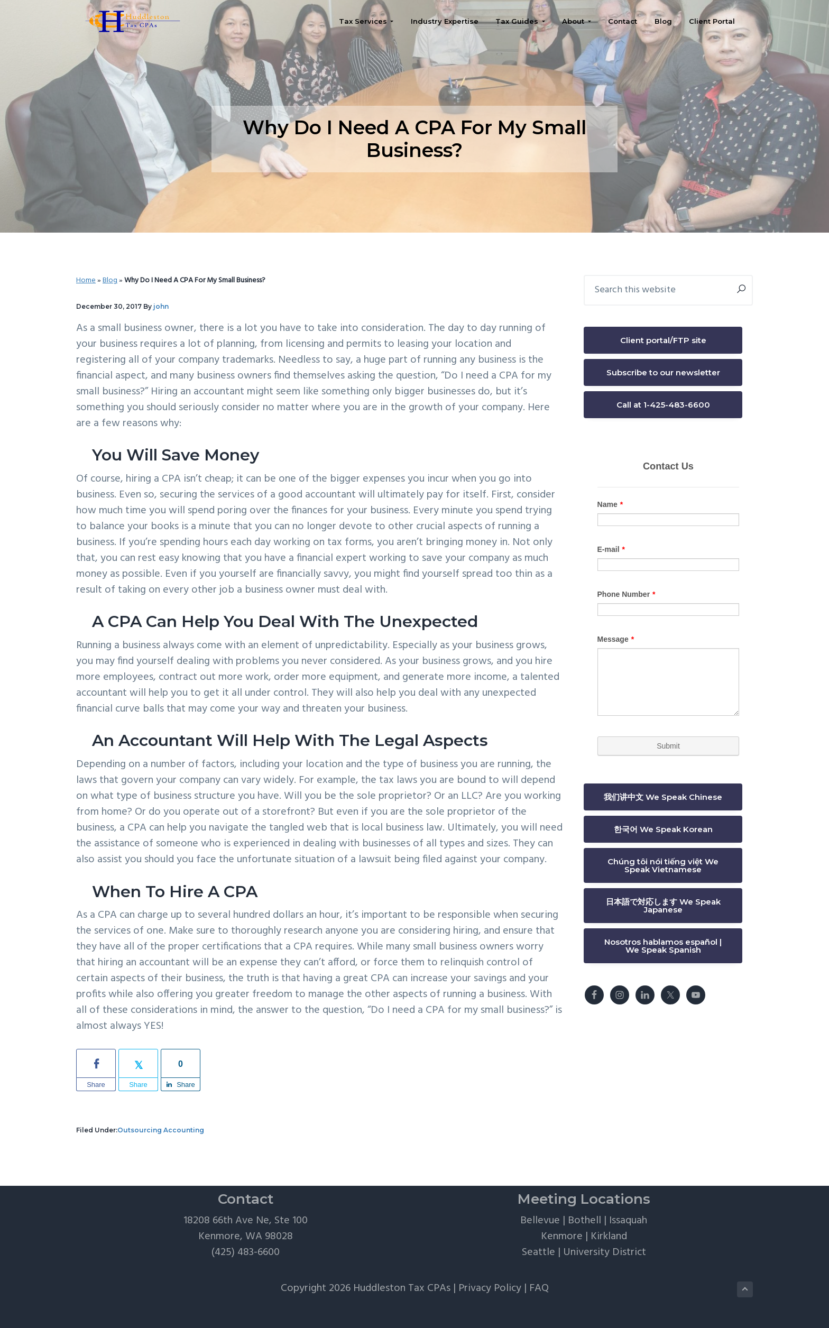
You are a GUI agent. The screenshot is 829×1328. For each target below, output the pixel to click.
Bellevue (540, 1220)
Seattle (538, 1252)
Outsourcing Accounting (160, 1130)
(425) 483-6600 (245, 1252)
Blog (110, 280)
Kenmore (562, 1236)
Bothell (584, 1220)
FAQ (539, 1288)
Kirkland (609, 1236)
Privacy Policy (489, 1288)
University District (604, 1252)
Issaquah (628, 1220)
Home (86, 280)
